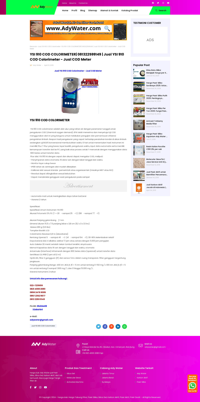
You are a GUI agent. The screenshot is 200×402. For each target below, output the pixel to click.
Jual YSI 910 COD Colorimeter (49, 46)
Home (64, 3)
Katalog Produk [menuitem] (130, 10)
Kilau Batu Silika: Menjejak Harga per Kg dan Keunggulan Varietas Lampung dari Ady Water (157, 71)
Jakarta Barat (108, 377)
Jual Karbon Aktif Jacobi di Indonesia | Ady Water (156, 186)
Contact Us (83, 3)
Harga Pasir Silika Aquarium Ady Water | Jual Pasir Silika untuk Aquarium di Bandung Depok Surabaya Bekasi (156, 135)
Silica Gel (71, 373)
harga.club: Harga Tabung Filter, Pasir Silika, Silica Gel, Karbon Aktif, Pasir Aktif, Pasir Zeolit (99, 397)
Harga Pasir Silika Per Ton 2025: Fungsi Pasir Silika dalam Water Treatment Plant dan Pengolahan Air (156, 109)
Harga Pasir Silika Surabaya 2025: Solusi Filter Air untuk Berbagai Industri (156, 84)
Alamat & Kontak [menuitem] (109, 10)
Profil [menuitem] (74, 10)
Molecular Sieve (74, 377)
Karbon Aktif (142, 377)
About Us (72, 3)
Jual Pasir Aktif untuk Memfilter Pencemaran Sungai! (156, 173)
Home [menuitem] (65, 10)
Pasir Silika (141, 382)
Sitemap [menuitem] (92, 10)
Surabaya (106, 382)
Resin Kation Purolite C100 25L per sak (155, 147)
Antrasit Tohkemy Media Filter (154, 122)
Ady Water (37, 65)
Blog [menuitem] (82, 10)
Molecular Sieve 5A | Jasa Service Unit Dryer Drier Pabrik (157, 160)
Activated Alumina (75, 382)
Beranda (33, 46)
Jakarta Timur (108, 373)
